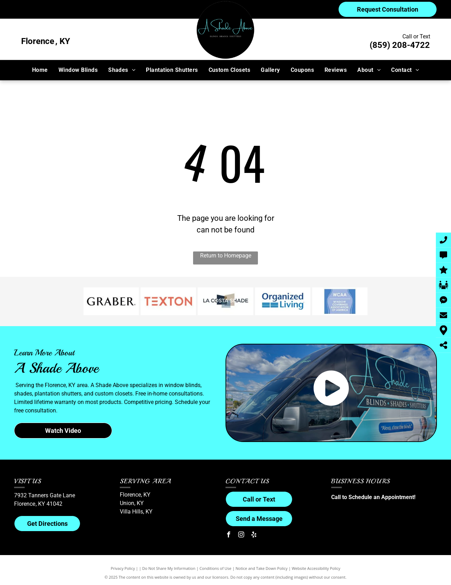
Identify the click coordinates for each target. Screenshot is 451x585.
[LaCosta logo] (225, 301)
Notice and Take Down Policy (262, 568)
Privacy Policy (123, 568)
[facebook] (228, 535)
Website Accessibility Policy (316, 568)
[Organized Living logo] (282, 301)
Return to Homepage (225, 255)
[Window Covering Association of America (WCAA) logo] (339, 301)
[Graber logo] (111, 301)
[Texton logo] (168, 301)
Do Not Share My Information (169, 568)
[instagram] (241, 535)
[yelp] (253, 535)
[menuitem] (40, 70)
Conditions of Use (215, 568)
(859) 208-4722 (400, 45)
